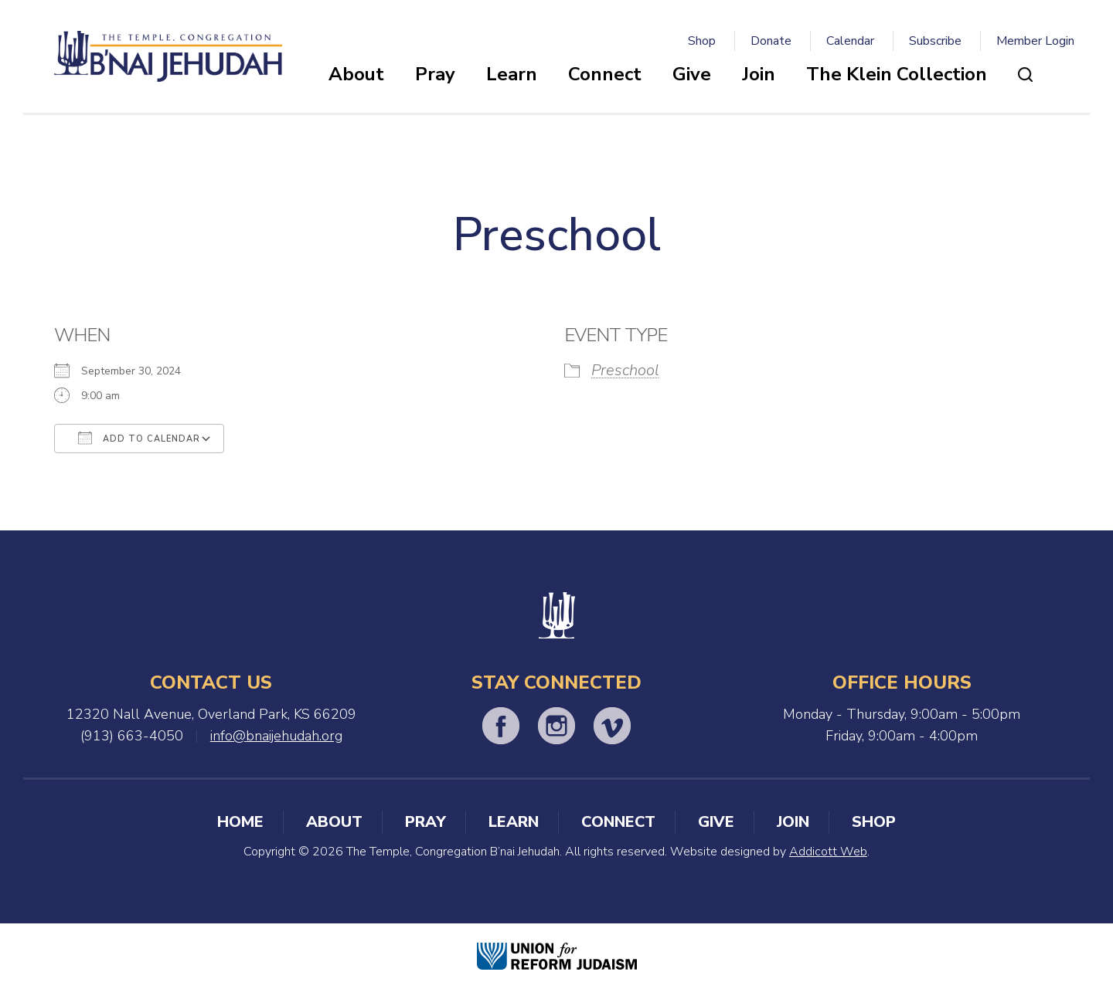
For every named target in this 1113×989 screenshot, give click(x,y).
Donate (771, 40)
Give (691, 74)
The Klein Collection (896, 74)
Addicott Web (828, 851)
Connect (605, 74)
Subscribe (935, 40)
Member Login (1035, 40)
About (356, 74)
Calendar (850, 40)
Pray (435, 74)
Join (758, 74)
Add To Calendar (139, 438)
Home (240, 821)
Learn (511, 74)
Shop (702, 40)
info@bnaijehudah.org (276, 736)
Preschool (625, 370)
